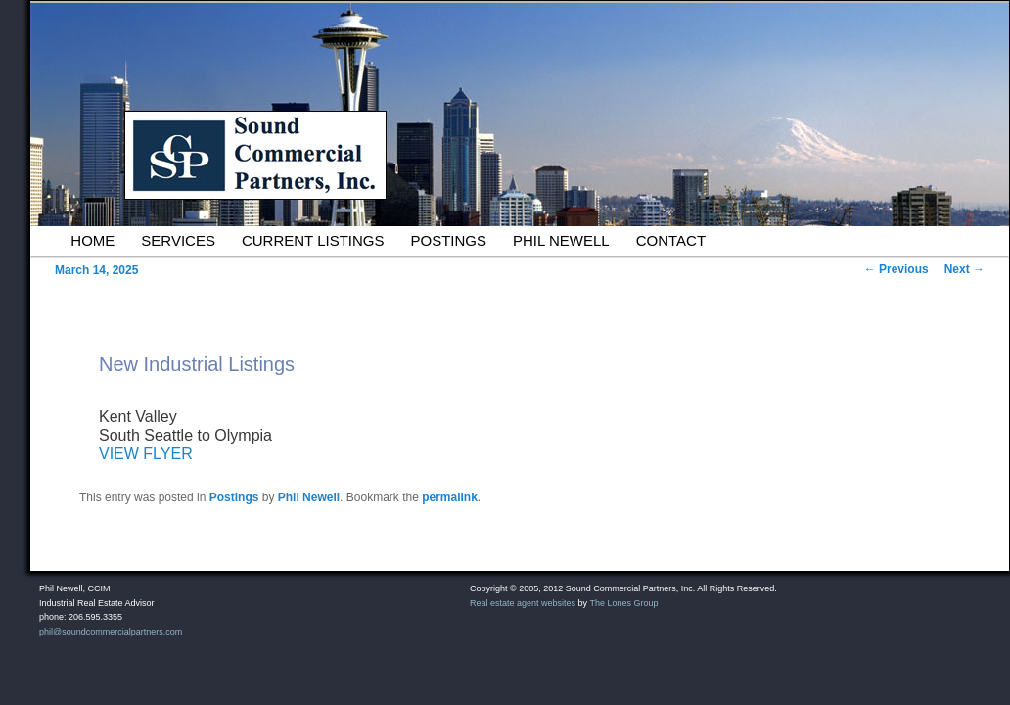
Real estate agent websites (522, 603)
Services (178, 240)
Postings (448, 240)
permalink (450, 497)
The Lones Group (623, 603)
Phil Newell (561, 240)
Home (92, 240)
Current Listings (313, 240)
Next (964, 269)
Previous (896, 269)
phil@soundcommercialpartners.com (110, 631)
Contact (671, 240)
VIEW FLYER (146, 454)
